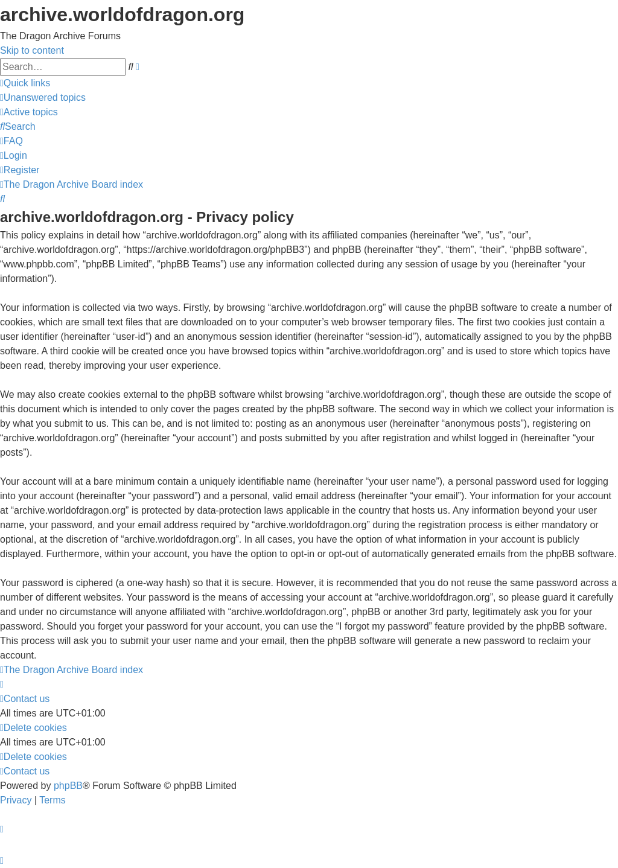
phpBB (68, 785)
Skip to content (32, 50)
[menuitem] (43, 97)
